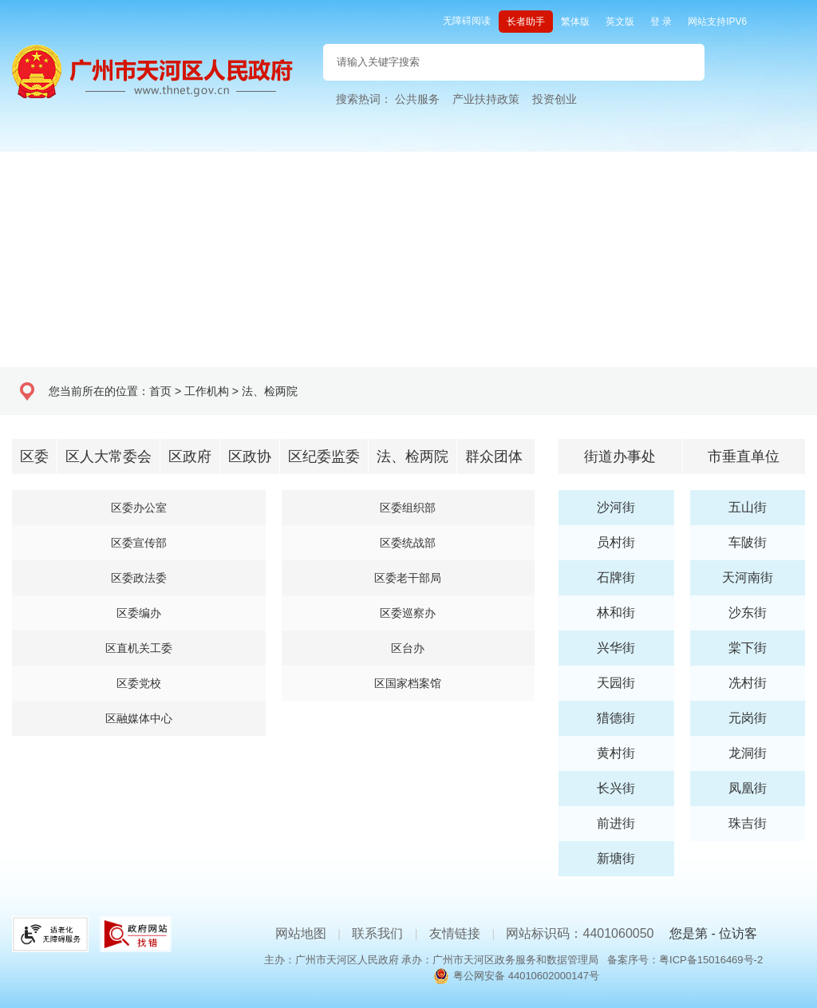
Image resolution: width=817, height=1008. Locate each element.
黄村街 (616, 753)
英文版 (620, 21)
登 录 (661, 21)
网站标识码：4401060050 (579, 933)
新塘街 (616, 858)
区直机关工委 (138, 648)
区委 (34, 456)
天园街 (616, 683)
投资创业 (554, 99)
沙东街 (747, 612)
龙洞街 (747, 753)
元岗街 (747, 718)
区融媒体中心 (138, 718)
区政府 (189, 456)
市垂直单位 (744, 456)
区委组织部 (408, 507)
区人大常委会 (108, 456)
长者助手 (526, 21)
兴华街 (616, 647)
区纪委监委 (324, 456)
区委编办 (138, 613)
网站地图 (300, 933)
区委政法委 (139, 577)
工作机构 (206, 391)
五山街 (747, 507)
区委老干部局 (407, 577)
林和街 (616, 612)
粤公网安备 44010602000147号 (526, 976)
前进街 (616, 823)
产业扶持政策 (485, 99)
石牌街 (616, 577)
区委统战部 (408, 542)
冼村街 (747, 683)
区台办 (407, 648)
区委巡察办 (408, 613)
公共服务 (417, 99)
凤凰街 (747, 788)
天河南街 (747, 577)
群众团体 (494, 456)
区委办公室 (139, 507)
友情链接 (454, 933)
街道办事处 (620, 456)
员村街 (616, 542)
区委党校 (138, 683)
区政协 (249, 456)
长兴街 (616, 788)
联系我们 (377, 933)
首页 (160, 391)
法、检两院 (270, 391)
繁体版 (575, 21)
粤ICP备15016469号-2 (711, 960)
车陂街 (747, 542)
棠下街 (747, 647)
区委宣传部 (139, 542)
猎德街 (616, 718)
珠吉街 (747, 823)
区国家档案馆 (407, 683)
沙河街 (616, 507)
